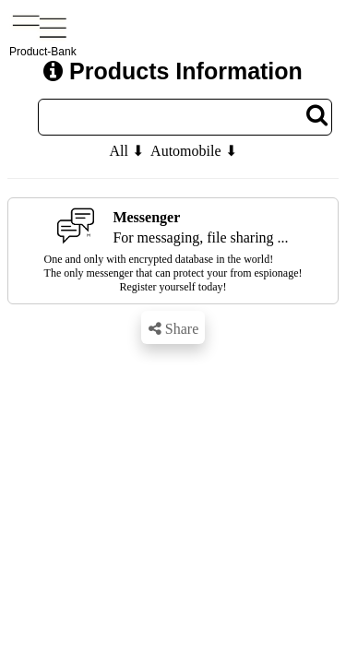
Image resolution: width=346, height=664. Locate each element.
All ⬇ (126, 151)
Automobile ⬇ (193, 151)
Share (173, 329)
